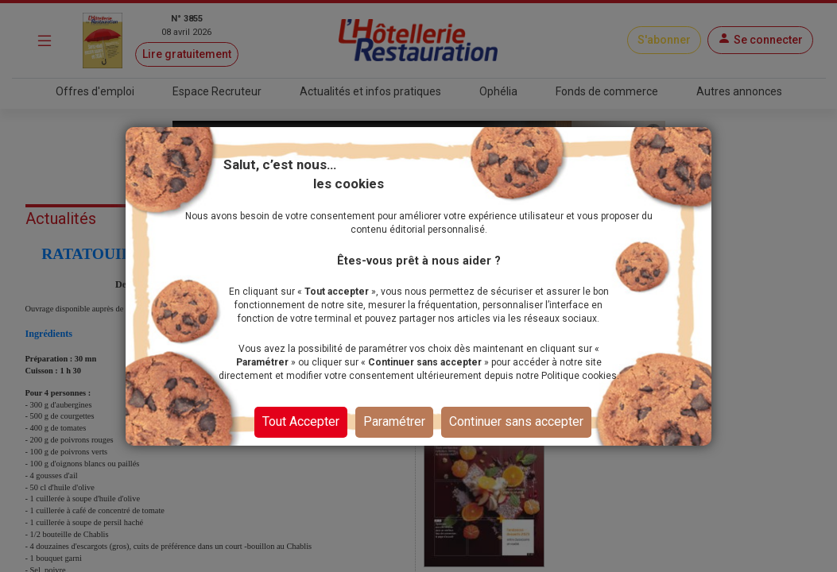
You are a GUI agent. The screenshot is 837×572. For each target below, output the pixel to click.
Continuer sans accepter (516, 421)
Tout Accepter (300, 421)
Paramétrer (394, 421)
